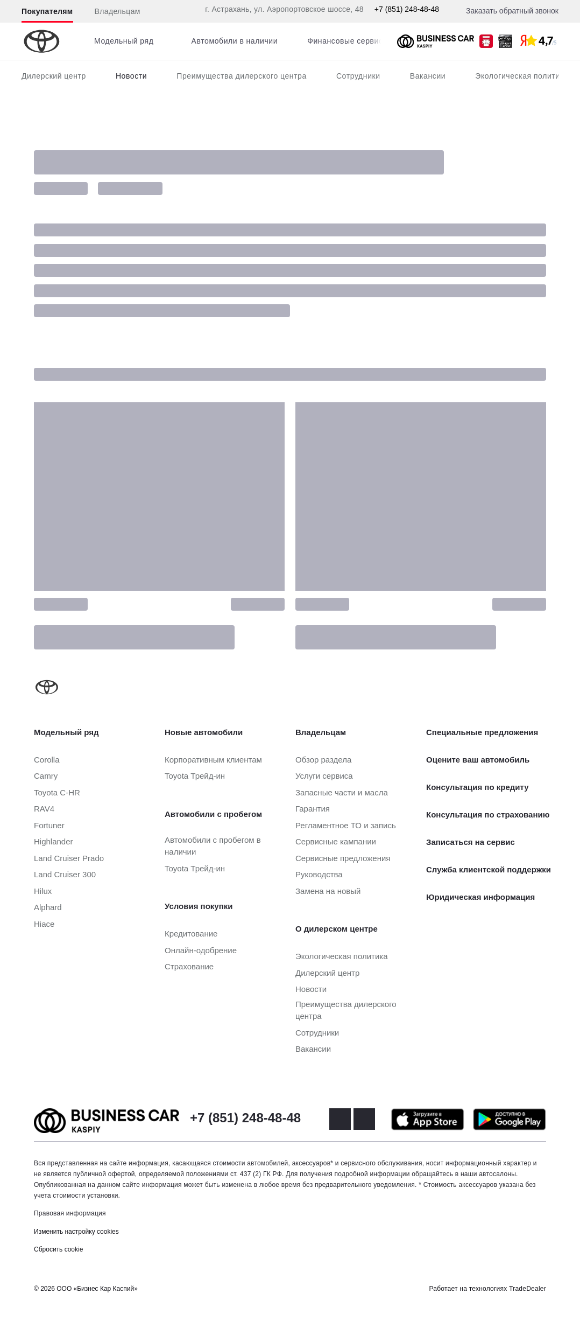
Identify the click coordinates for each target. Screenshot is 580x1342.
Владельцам (117, 11)
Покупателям (47, 11)
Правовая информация (70, 1213)
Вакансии (428, 76)
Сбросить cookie (58, 1249)
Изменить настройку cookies (76, 1231)
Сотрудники (358, 76)
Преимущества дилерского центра (241, 76)
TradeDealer (527, 1288)
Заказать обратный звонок (512, 10)
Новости (131, 76)
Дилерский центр (54, 76)
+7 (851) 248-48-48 (406, 9)
